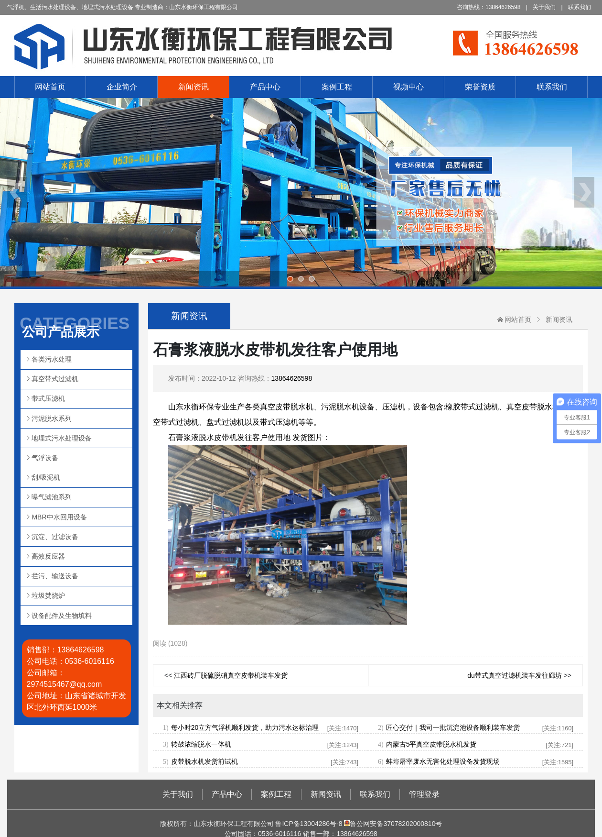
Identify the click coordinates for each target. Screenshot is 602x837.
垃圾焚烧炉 (48, 595)
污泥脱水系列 (52, 418)
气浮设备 (45, 458)
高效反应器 (48, 556)
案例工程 (337, 87)
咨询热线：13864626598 (488, 7)
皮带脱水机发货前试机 (204, 761)
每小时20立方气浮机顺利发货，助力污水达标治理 (245, 727)
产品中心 (265, 87)
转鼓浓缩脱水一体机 (201, 744)
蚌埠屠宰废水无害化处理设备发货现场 (443, 761)
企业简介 (122, 87)
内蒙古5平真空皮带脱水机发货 (431, 744)
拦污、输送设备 (55, 576)
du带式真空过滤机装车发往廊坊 (514, 675)
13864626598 (291, 378)
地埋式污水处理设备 (62, 438)
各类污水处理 (52, 359)
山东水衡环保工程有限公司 (301, 45)
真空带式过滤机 (55, 379)
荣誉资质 (480, 87)
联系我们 (579, 7)
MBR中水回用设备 (59, 517)
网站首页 (50, 87)
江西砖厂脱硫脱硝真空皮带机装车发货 (231, 675)
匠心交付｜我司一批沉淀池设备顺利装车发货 (453, 727)
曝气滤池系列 (52, 497)
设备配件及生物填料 (62, 615)
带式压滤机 (48, 398)
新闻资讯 (193, 87)
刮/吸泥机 (46, 477)
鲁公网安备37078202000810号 (392, 823)
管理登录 (424, 794)
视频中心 (408, 87)
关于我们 (544, 7)
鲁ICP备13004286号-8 (308, 823)
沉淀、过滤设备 (55, 536)
